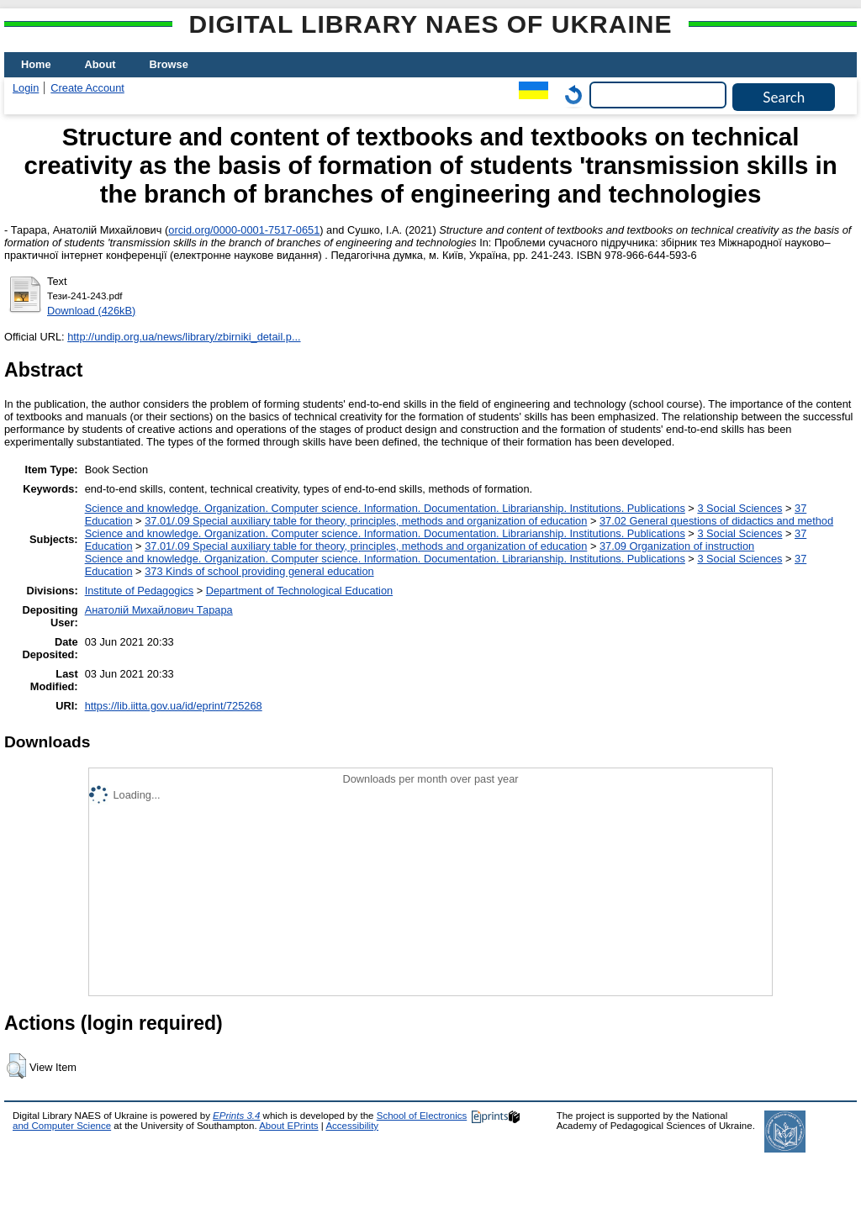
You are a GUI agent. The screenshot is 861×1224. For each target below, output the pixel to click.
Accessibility (351, 1126)
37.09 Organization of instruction (677, 546)
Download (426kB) (91, 310)
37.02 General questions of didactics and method (716, 520)
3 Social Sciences (739, 508)
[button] (16, 1066)
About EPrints (288, 1126)
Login (26, 88)
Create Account (87, 88)
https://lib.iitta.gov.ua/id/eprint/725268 (173, 705)
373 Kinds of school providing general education (259, 571)
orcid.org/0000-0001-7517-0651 (244, 230)
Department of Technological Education (299, 590)
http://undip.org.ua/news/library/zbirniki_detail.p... (183, 336)
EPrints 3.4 (236, 1116)
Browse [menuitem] (169, 64)
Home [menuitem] (36, 64)
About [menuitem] (100, 64)
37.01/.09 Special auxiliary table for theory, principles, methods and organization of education (366, 520)
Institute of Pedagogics (139, 590)
